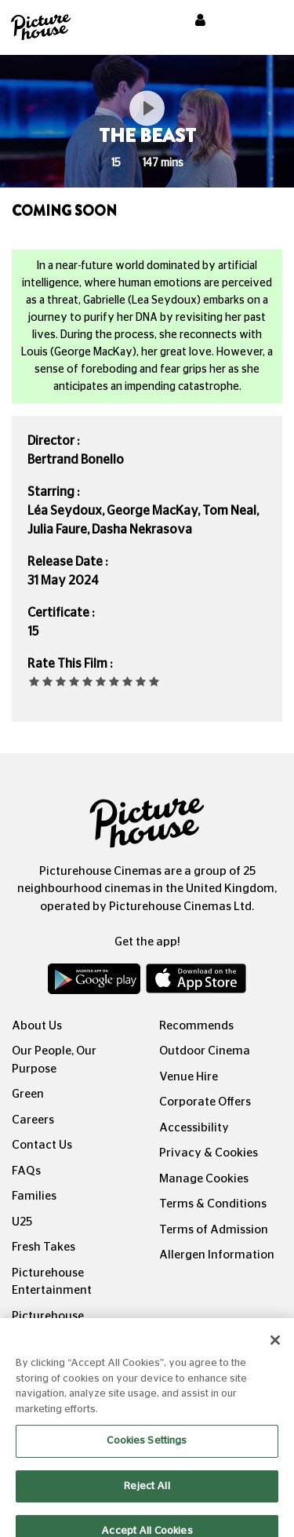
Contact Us (42, 1145)
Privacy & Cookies (208, 1153)
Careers (33, 1120)
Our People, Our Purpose (54, 1060)
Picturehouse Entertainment (52, 1282)
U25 (22, 1222)
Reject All (146, 1494)
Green (28, 1094)
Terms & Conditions (213, 1204)
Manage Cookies (204, 1179)
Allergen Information (216, 1255)
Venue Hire (188, 1077)
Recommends (196, 1026)
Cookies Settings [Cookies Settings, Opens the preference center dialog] (147, 1449)
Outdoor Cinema (204, 1051)
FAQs (26, 1171)
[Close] (275, 1348)
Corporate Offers (205, 1102)
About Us (37, 1026)
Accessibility (194, 1128)
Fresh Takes (43, 1247)
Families (34, 1196)
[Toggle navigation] (261, 23)
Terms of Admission (213, 1230)
